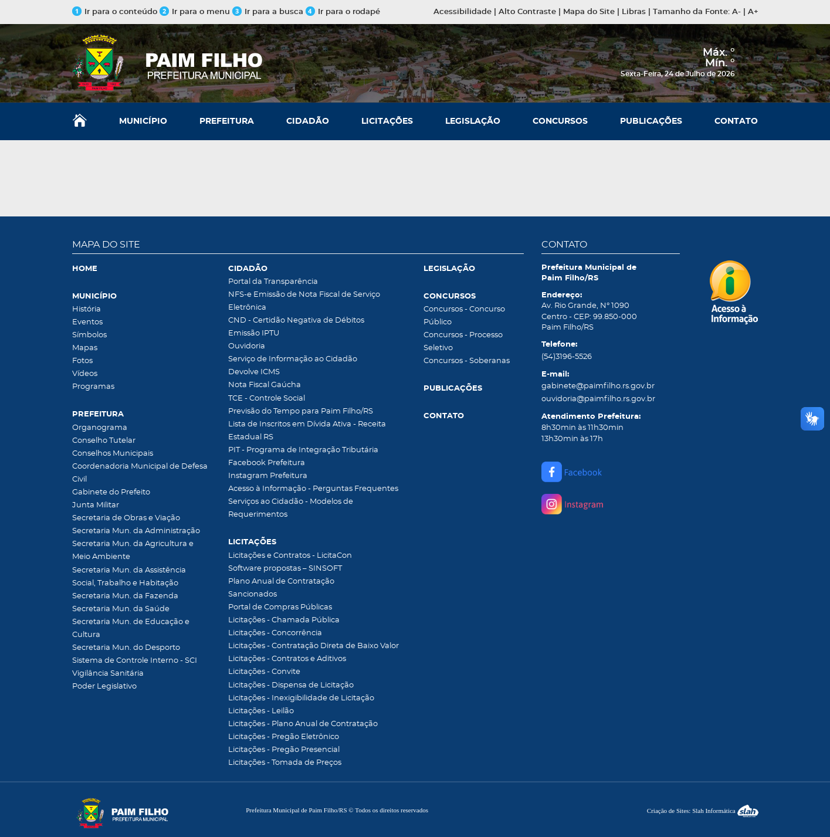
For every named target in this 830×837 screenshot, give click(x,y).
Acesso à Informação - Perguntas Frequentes (313, 489)
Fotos (82, 361)
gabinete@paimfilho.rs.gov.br (598, 386)
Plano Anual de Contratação (281, 581)
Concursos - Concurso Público (464, 316)
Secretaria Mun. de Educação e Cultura (130, 628)
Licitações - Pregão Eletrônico (283, 737)
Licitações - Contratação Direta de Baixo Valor (313, 646)
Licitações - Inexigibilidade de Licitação (301, 698)
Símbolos (89, 335)
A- (736, 12)
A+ (753, 12)
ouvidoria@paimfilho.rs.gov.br (598, 399)
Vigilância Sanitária (108, 673)
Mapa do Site (589, 12)
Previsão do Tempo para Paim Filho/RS (300, 411)
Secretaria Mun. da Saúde (121, 609)
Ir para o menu (196, 12)
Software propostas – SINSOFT (285, 568)
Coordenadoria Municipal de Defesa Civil (140, 473)
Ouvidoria (246, 346)
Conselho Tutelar (103, 441)
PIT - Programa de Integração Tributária (303, 450)
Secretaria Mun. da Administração (136, 531)
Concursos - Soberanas (467, 361)
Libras (634, 12)
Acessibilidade (462, 12)
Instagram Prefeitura (267, 476)
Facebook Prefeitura (266, 463)
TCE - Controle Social (266, 398)
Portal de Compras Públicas (280, 607)
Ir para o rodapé (343, 12)
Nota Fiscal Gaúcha (264, 385)
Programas (93, 387)
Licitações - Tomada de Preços (284, 763)
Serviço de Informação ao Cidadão (292, 359)
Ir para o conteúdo (114, 12)
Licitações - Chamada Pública (284, 620)
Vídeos (84, 374)
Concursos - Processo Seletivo (463, 341)
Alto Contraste (527, 12)
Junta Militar (95, 505)
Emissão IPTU (253, 333)
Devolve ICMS (254, 372)
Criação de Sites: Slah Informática (702, 810)
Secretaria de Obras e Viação (126, 518)
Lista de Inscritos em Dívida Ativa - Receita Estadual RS (307, 431)
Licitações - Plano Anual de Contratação (303, 724)
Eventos (87, 322)
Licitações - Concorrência (275, 633)
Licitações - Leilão (261, 711)
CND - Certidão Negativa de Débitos (296, 320)
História (86, 309)
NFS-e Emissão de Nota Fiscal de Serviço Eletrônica (304, 301)
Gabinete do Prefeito (111, 492)
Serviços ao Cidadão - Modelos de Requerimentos (290, 508)
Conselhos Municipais (112, 454)
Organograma (99, 428)
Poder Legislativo (104, 686)
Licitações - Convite (264, 672)
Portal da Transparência (273, 282)
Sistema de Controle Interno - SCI (134, 661)
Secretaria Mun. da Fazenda (125, 596)
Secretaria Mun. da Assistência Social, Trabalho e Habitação (129, 577)
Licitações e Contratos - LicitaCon (290, 556)
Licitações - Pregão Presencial (284, 750)
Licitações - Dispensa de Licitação (291, 685)
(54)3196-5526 (566, 357)
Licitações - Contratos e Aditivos (287, 659)
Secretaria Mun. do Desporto (126, 648)
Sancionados (252, 594)
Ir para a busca (267, 12)
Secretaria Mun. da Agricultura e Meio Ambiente (133, 550)
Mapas (84, 348)
